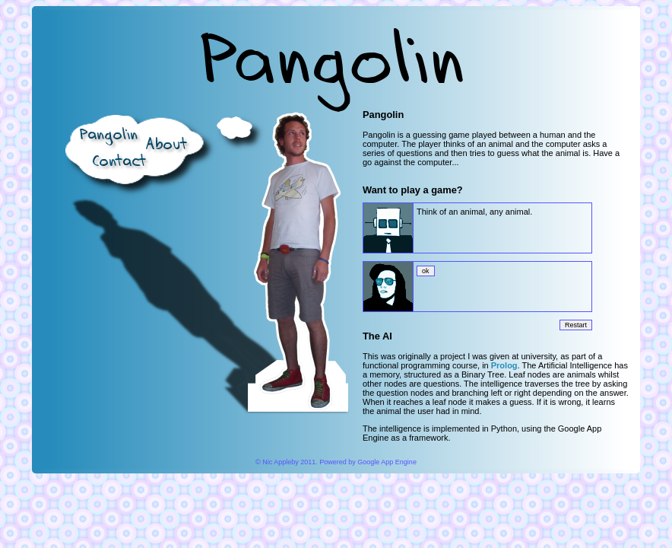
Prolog (504, 365)
